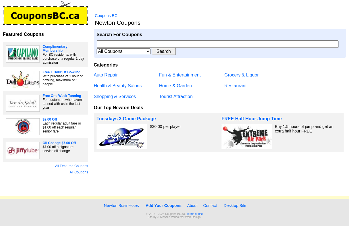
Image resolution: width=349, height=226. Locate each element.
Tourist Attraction (176, 96)
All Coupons (79, 172)
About (192, 205)
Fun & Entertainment (180, 74)
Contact (210, 205)
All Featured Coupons (71, 166)
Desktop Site (235, 205)
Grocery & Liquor (241, 74)
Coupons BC (106, 15)
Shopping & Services (115, 96)
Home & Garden (175, 85)
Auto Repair (106, 74)
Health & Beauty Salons (118, 85)
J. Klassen (163, 217)
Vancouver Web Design (185, 217)
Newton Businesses (121, 205)
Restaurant (235, 85)
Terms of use (195, 213)
